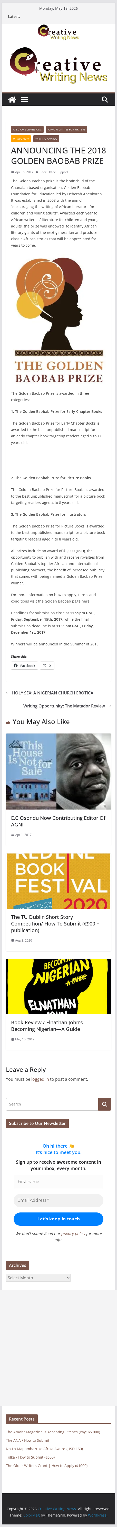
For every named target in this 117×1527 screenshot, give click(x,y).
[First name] (58, 1182)
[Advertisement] (58, 1348)
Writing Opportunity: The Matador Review (67, 706)
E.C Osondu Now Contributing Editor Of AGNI (58, 821)
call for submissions (27, 129)
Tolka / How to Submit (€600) (30, 1457)
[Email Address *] (58, 1200)
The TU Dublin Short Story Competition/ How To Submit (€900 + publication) (55, 923)
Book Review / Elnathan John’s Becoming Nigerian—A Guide (47, 1025)
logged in (40, 1079)
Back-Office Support (54, 172)
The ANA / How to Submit (27, 1440)
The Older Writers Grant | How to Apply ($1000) (46, 1465)
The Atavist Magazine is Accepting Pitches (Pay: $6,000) (53, 1431)
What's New (21, 138)
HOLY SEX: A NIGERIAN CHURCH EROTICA (49, 693)
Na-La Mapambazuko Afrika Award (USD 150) (44, 1448)
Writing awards (46, 138)
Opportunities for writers (66, 129)
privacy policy (73, 1233)
